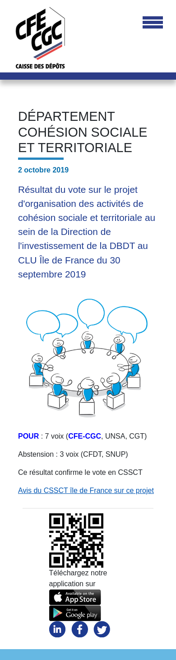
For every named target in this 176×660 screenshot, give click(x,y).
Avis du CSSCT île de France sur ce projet (86, 490)
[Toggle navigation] (153, 23)
